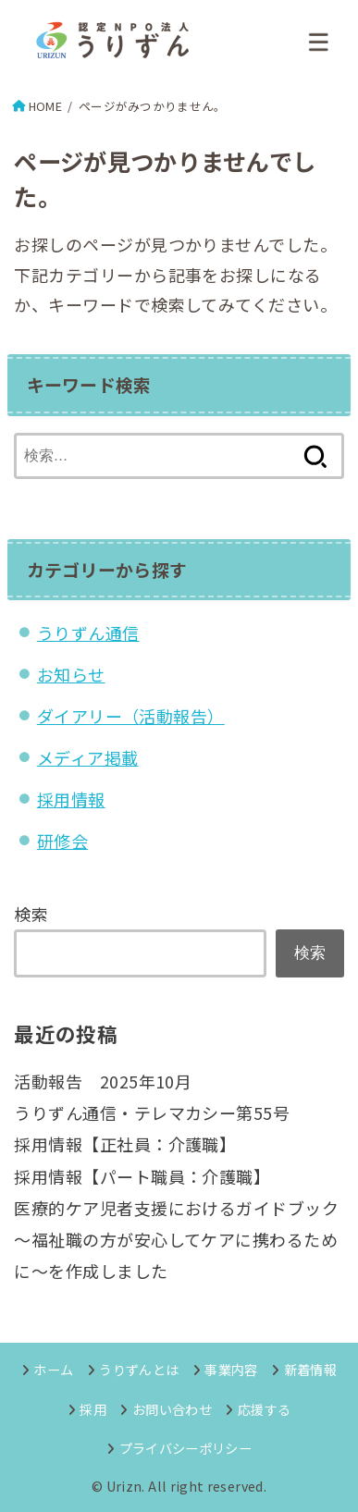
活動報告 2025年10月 (102, 1081)
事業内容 (230, 1369)
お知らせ (71, 674)
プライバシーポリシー (186, 1447)
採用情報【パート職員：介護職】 (142, 1176)
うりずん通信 (88, 633)
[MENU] (318, 41)
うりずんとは (139, 1369)
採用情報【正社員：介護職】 (125, 1144)
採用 (93, 1409)
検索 (31, 914)
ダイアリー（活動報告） (131, 716)
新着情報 (310, 1369)
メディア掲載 (88, 757)
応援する (264, 1409)
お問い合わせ (172, 1409)
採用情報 (71, 799)
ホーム (53, 1369)
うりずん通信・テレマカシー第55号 (152, 1112)
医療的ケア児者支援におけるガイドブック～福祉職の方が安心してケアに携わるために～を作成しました (176, 1239)
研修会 (62, 841)
